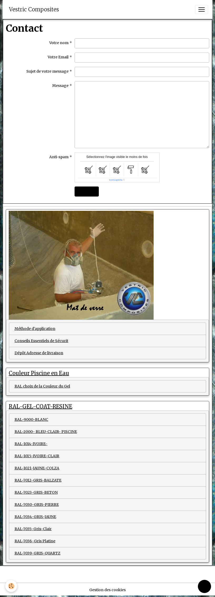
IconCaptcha (116, 180)
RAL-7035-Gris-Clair (33, 528)
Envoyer (86, 191)
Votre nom (59, 42)
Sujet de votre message (47, 71)
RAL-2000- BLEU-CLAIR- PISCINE (45, 431)
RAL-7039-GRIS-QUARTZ (37, 553)
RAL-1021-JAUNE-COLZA (36, 468)
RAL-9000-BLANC (31, 419)
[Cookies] (11, 586)
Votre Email (58, 57)
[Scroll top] (204, 586)
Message (60, 85)
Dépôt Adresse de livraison (38, 353)
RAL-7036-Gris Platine (34, 541)
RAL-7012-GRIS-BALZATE (37, 480)
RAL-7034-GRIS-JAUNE (35, 516)
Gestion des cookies (107, 589)
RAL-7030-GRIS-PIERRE (36, 504)
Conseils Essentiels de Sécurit (41, 340)
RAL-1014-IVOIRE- (30, 443)
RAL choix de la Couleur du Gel (42, 386)
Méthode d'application (34, 328)
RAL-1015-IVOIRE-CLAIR (36, 456)
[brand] (34, 9)
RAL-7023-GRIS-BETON (36, 492)
